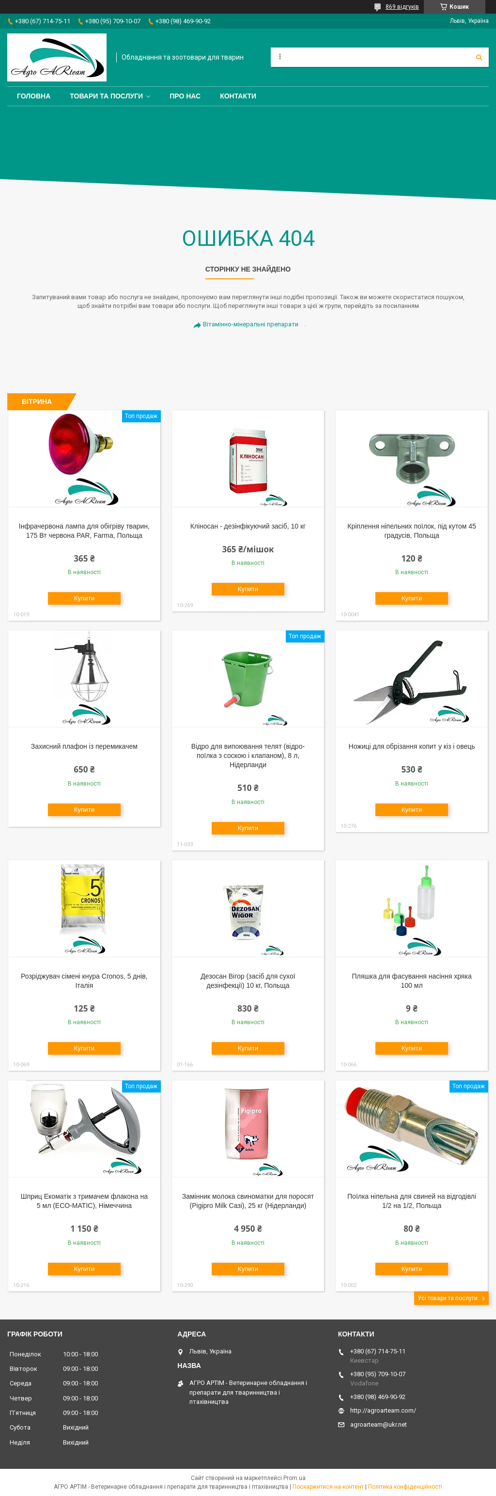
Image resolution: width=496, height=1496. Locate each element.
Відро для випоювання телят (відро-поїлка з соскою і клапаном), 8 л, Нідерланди (248, 755)
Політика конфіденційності (405, 1486)
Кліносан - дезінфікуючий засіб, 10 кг (248, 526)
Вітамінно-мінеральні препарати (250, 324)
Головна (33, 96)
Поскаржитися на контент (328, 1486)
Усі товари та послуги (448, 1298)
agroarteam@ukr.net (378, 1424)
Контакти (238, 96)
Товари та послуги (106, 96)
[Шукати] (479, 57)
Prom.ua (294, 1478)
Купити (84, 598)
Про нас (185, 96)
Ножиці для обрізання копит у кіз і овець (412, 746)
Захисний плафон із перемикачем (84, 746)
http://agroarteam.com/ (383, 1410)
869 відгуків (402, 6)
